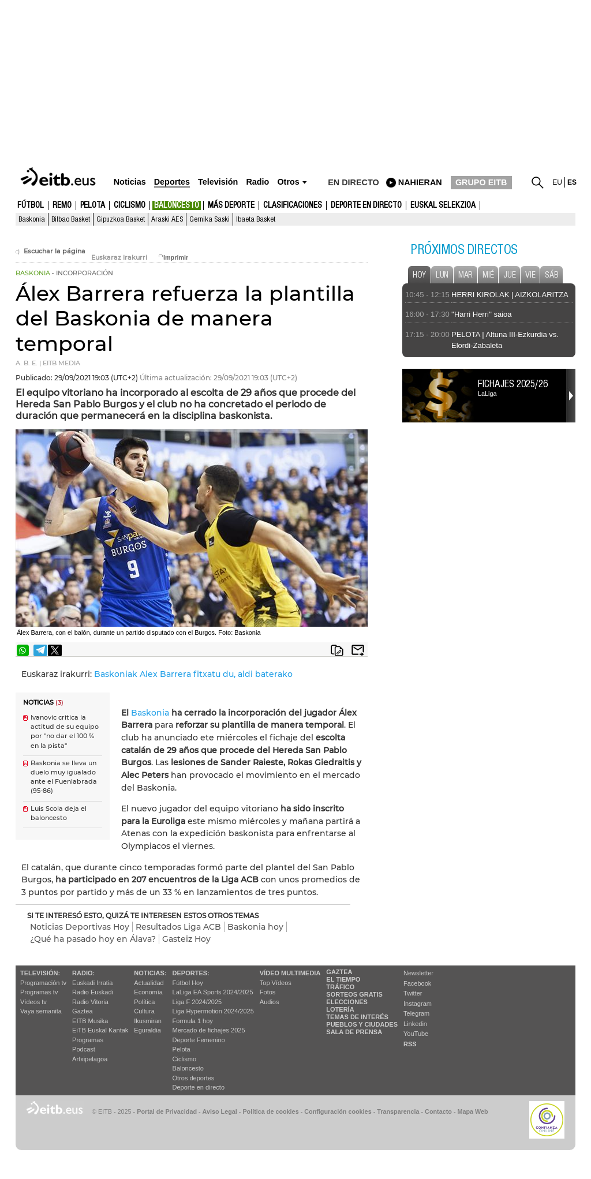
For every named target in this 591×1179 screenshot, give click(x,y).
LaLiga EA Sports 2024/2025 (213, 992)
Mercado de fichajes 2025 (209, 1030)
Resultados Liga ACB (178, 927)
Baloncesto (176, 205)
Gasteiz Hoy (186, 939)
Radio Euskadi (92, 992)
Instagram (417, 1003)
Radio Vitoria (90, 1001)
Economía (148, 992)
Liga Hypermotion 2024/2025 (213, 1011)
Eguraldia (147, 1030)
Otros (288, 182)
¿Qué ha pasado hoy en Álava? (93, 939)
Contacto (438, 1111)
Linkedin (415, 1023)
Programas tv (39, 992)
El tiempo (343, 979)
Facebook (417, 983)
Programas (87, 1039)
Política (144, 1001)
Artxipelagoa (89, 1059)
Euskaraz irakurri (119, 257)
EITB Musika (90, 1020)
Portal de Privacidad (167, 1111)
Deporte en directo (366, 205)
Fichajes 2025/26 (513, 383)
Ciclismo (129, 205)
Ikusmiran (148, 1020)
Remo (62, 205)
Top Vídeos (275, 982)
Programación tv (43, 982)
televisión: (40, 973)
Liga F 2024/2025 (197, 1001)
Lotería (340, 1009)
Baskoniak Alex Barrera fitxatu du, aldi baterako (193, 674)
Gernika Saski (209, 219)
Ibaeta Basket (255, 219)
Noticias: (150, 973)
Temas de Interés (357, 1016)
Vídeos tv (33, 1001)
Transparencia (398, 1111)
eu (557, 182)
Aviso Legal (220, 1111)
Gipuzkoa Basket (120, 219)
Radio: (83, 973)
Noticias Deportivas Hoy (79, 927)
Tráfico (340, 986)
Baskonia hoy (255, 927)
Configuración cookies (337, 1111)
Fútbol (30, 205)
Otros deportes (194, 1078)
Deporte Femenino (199, 1039)
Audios (269, 1001)
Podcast (83, 1049)
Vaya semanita (41, 1011)
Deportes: (191, 973)
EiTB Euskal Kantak (100, 1030)
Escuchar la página (50, 251)
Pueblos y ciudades (362, 1024)
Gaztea (82, 1011)
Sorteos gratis (354, 994)
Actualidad (148, 982)
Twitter (412, 993)
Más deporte (231, 205)
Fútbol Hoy (188, 982)
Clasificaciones (292, 205)
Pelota (92, 205)
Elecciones (347, 1001)
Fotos (268, 992)
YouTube (415, 1033)
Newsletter (418, 973)
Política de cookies (270, 1111)
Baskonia (31, 219)
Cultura (144, 1011)
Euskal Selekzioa (443, 205)
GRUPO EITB (481, 182)
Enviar (357, 650)
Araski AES (167, 219)
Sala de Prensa (354, 1031)
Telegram (416, 1013)
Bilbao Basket (70, 219)
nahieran (420, 182)
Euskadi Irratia (92, 982)
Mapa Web (472, 1111)
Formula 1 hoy (193, 1020)
